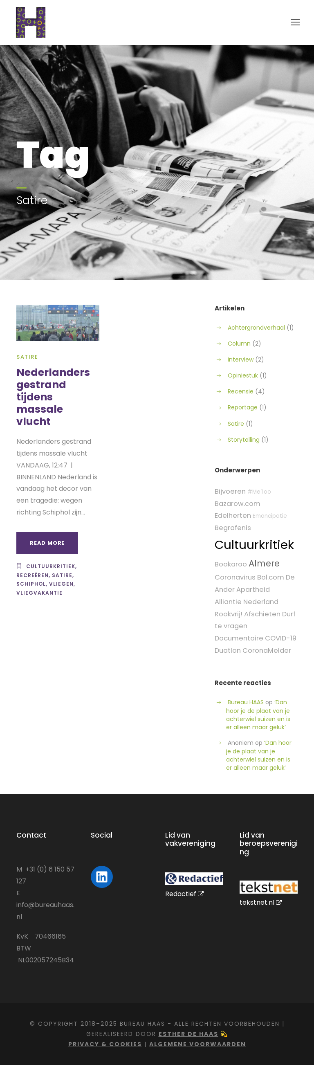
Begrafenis (233, 527)
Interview (240, 359)
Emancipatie (270, 516)
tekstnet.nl (261, 902)
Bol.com (270, 577)
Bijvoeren (230, 491)
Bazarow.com (237, 503)
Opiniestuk (243, 375)
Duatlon (228, 650)
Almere (264, 563)
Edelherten (233, 515)
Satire (27, 357)
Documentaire (239, 638)
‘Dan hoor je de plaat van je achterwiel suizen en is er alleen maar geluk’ (258, 714)
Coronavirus (235, 577)
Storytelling (244, 440)
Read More (47, 543)
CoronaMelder (266, 650)
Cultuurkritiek (50, 566)
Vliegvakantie (39, 592)
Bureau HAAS (246, 702)
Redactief (184, 894)
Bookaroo (231, 564)
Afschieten (262, 614)
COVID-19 (280, 638)
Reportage (243, 407)
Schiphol (31, 583)
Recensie (240, 391)
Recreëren (32, 575)
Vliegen (61, 583)
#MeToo (259, 492)
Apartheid (253, 589)
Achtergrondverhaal (256, 328)
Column (239, 343)
